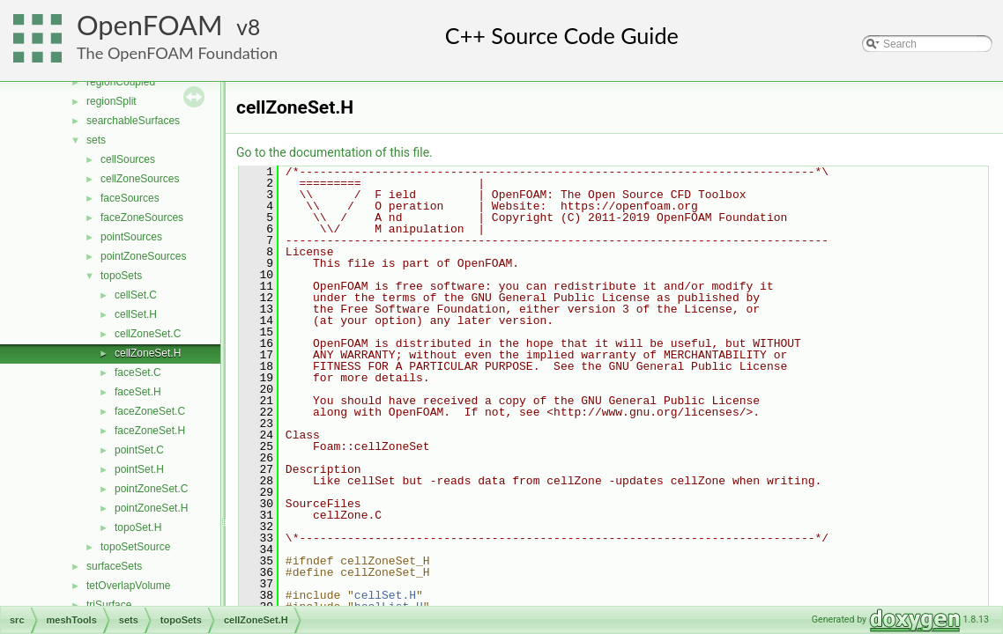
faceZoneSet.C (150, 411)
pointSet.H (139, 469)
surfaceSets (114, 566)
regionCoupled (120, 82)
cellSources (127, 159)
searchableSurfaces (133, 120)
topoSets (121, 275)
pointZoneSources (143, 256)
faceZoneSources (141, 217)
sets (96, 140)
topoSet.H (138, 527)
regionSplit (111, 101)
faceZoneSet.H (150, 430)
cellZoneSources (139, 179)
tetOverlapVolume (128, 585)
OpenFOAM (150, 25)
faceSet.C (138, 372)
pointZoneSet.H (151, 508)
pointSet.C (139, 450)
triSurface (108, 605)
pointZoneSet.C (151, 489)
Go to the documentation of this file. (334, 152)
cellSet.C (136, 295)
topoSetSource (135, 547)
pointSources (131, 237)
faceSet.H (138, 392)
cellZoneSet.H (148, 353)
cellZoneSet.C (148, 334)
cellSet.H (136, 314)
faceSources (130, 198)
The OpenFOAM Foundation (177, 53)
